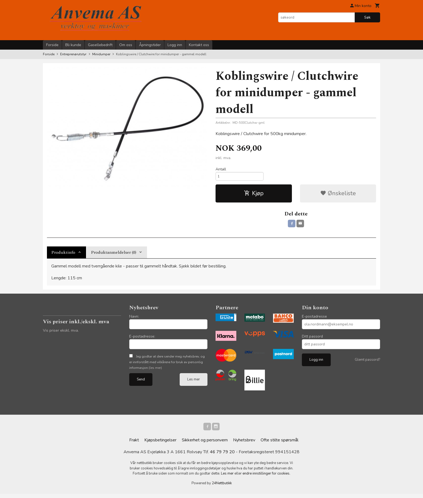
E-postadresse (314, 319)
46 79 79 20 (222, 456)
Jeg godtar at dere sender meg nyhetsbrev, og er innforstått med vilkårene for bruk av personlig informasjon (167, 365)
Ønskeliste (338, 195)
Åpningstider (150, 44)
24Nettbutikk (222, 487)
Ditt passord (312, 339)
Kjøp (254, 195)
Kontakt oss (199, 44)
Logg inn (175, 44)
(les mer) (155, 371)
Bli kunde (73, 44)
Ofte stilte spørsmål (279, 444)
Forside (52, 44)
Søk (367, 17)
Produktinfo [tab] (63, 255)
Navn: (134, 319)
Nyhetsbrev (244, 444)
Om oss (125, 44)
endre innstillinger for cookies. (266, 477)
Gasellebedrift (100, 44)
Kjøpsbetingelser (160, 444)
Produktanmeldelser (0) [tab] (113, 255)
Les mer (193, 382)
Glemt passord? (367, 362)
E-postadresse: (142, 339)
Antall (221, 169)
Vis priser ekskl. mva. (61, 333)
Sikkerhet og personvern (205, 444)
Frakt (134, 444)
